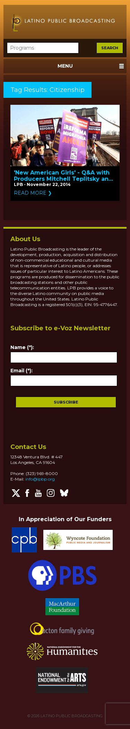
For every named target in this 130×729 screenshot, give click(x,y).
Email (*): (21, 370)
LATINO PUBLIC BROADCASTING (71, 715)
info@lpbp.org (40, 479)
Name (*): (22, 347)
